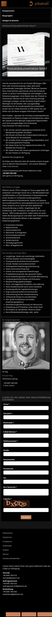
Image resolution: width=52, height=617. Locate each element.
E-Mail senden (8, 385)
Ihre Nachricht (10, 487)
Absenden (26, 517)
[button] (32, 503)
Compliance (7, 541)
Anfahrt (6, 550)
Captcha (7, 499)
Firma (6, 404)
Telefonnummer (10, 441)
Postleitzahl (8, 469)
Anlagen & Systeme (10, 20)
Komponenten (8, 11)
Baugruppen (7, 16)
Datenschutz (8, 533)
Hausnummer (9, 459)
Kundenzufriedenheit (11, 558)
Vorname (7, 413)
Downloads (7, 546)
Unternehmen (12, 166)
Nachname (8, 422)
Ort (4, 478)
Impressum (7, 537)
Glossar (6, 554)
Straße (6, 450)
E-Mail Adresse (10, 432)
